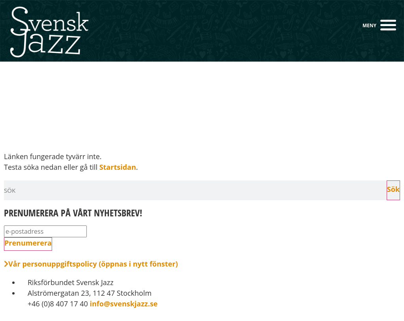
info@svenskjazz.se (123, 303)
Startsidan (117, 167)
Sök (393, 189)
